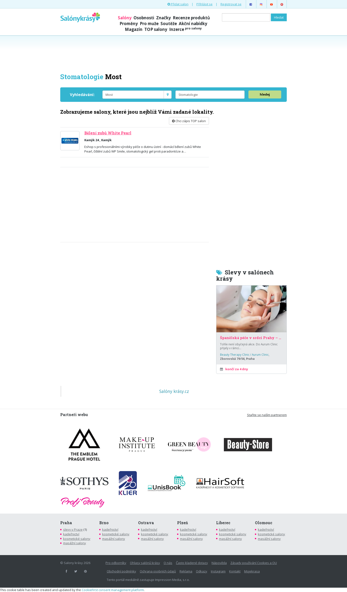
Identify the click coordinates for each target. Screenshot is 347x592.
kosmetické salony (76, 538)
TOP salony (155, 29)
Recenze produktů (191, 18)
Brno (104, 522)
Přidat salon (177, 4)
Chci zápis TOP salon (189, 121)
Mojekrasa (252, 571)
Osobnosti (143, 18)
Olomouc (263, 522)
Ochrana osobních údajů (158, 571)
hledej (265, 94)
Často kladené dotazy (192, 563)
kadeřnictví (71, 534)
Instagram (218, 571)
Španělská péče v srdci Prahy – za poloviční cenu (251, 338)
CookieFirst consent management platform (113, 590)
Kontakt (234, 571)
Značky (163, 18)
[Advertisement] (173, 53)
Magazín (133, 29)
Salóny (125, 18)
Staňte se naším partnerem (267, 415)
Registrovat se (230, 4)
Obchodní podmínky (121, 571)
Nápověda (219, 563)
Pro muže (149, 23)
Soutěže (168, 23)
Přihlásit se (204, 4)
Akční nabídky (193, 23)
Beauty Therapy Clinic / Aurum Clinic (244, 354)
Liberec (223, 522)
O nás (168, 563)
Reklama (186, 571)
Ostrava (146, 522)
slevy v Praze (73, 529)
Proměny (129, 23)
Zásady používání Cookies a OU (253, 563)
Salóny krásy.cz (174, 391)
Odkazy (201, 571)
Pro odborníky (116, 563)
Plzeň (182, 522)
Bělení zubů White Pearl (107, 133)
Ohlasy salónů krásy (145, 563)
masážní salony (74, 543)
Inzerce (185, 29)
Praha (66, 522)
